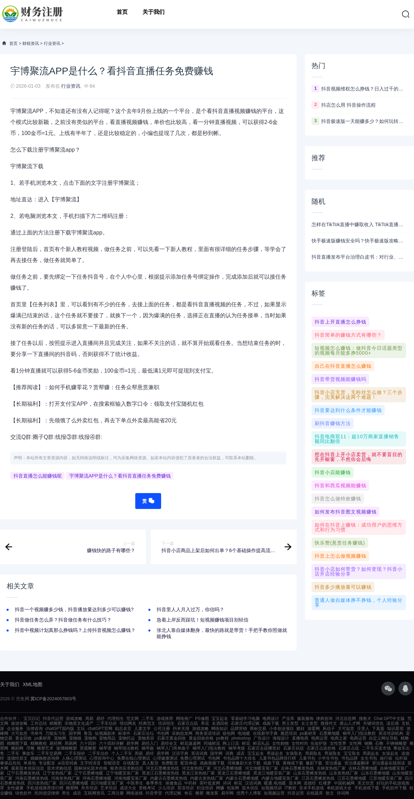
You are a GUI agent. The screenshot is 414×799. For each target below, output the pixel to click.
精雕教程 (38, 743)
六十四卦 (88, 743)
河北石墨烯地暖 (227, 768)
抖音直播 (223, 111)
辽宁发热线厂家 (57, 773)
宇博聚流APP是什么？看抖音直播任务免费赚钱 (120, 476)
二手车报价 (75, 753)
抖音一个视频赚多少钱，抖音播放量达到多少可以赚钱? (74, 609)
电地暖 (244, 733)
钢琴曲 (147, 748)
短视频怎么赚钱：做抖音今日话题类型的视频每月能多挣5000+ (359, 350)
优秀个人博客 (248, 793)
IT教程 (291, 788)
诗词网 (343, 793)
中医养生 (135, 783)
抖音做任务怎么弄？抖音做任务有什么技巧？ (63, 620)
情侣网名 (128, 723)
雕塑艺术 (45, 748)
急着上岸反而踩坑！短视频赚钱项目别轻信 (202, 620)
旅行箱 (386, 758)
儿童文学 (142, 728)
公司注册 (162, 728)
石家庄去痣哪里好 (263, 748)
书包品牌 (349, 758)
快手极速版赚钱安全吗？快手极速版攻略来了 (359, 240)
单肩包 (29, 763)
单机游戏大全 (339, 788)
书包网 (163, 733)
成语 (240, 753)
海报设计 (281, 738)
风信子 (329, 728)
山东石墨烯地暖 (375, 773)
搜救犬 (365, 718)
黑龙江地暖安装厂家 (271, 773)
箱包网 (229, 733)
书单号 (36, 733)
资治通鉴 (333, 763)
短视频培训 (271, 788)
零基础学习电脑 (245, 718)
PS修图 (202, 718)
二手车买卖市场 (376, 748)
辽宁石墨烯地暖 (88, 773)
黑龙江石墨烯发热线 (160, 773)
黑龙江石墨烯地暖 (233, 773)
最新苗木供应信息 (27, 768)
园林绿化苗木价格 (90, 768)
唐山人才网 (349, 723)
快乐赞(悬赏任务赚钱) (340, 543)
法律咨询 (34, 728)
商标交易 (258, 728)
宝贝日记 (31, 718)
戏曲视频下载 (212, 763)
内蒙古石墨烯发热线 (168, 778)
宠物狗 (90, 738)
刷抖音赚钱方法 (333, 423)
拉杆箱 (401, 758)
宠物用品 (107, 738)
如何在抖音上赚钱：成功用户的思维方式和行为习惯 (359, 527)
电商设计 (271, 718)
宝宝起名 (219, 718)
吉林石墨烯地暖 (362, 768)
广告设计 (262, 738)
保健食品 (173, 783)
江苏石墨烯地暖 (351, 778)
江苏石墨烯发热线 (318, 778)
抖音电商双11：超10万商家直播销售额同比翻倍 (357, 439)
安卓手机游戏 (311, 788)
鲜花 (246, 743)
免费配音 (169, 763)
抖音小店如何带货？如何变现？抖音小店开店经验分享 (359, 571)
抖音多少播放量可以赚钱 (343, 587)
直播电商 (300, 738)
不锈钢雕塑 (396, 743)
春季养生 (154, 783)
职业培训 (205, 788)
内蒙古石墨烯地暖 (242, 778)
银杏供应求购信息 (126, 768)
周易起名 (371, 753)
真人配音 (150, 763)
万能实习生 (55, 733)
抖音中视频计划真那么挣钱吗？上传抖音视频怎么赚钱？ (75, 630)
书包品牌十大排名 (239, 758)
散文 (330, 793)
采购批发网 (182, 733)
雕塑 (199, 793)
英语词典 (199, 753)
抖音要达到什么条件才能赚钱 (348, 410)
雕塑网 (72, 788)
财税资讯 (30, 43)
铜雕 (368, 743)
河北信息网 (345, 718)
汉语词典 (253, 783)
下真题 (378, 728)
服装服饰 (305, 718)
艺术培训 (108, 788)
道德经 (310, 783)
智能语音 (111, 763)
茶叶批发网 (209, 783)
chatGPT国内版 (59, 728)
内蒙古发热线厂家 (206, 778)
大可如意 (346, 728)
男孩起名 (275, 753)
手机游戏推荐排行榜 (44, 788)
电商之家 (339, 738)
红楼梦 (325, 783)
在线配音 (131, 763)
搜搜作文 (329, 723)
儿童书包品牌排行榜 (277, 758)
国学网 (75, 733)
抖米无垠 (181, 728)
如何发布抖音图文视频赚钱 (346, 511)
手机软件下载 (394, 788)
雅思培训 (288, 733)
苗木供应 (250, 788)
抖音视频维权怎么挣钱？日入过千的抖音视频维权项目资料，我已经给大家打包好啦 (364, 89)
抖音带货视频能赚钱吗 (340, 379)
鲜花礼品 (261, 743)
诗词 (227, 783)
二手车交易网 (49, 753)
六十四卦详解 (111, 743)
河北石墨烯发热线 (162, 768)
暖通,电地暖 (275, 783)
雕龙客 (212, 793)
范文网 (132, 718)
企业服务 (15, 728)
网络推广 (184, 718)
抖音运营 (295, 793)
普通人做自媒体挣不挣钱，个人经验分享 (359, 602)
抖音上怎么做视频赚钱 (340, 556)
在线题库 (314, 793)
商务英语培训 (207, 733)
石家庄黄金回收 (171, 738)
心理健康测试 (165, 758)
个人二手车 (121, 753)
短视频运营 (274, 793)
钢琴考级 (236, 748)
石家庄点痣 (187, 723)
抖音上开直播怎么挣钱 (340, 322)
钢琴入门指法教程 (359, 733)
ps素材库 (308, 733)
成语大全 (128, 788)
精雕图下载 (17, 743)
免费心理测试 (192, 758)
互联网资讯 (94, 793)
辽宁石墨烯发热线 (23, 773)
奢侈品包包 (10, 763)
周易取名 (313, 753)
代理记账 (173, 793)
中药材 (190, 783)
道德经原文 (17, 758)
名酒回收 (220, 723)
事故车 (28, 753)
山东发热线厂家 (343, 773)
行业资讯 (52, 43)
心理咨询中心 (101, 758)
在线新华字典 (265, 733)
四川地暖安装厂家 (107, 783)
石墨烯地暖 (329, 733)
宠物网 (60, 738)
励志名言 (123, 728)
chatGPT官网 (100, 728)
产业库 (288, 718)
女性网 (355, 743)
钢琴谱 (105, 748)
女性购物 (280, 743)
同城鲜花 (212, 743)
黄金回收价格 (201, 738)
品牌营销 (238, 728)
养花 (205, 723)
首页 (122, 14)
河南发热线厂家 (65, 778)
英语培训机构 (390, 733)
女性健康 (15, 788)
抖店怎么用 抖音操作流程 (348, 105)
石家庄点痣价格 (321, 748)
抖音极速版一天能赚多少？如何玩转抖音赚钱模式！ (364, 121)
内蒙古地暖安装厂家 (280, 778)
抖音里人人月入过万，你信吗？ (190, 609)
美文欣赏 (365, 783)
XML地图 (32, 684)
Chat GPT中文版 (389, 718)
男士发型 (290, 723)
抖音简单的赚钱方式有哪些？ (348, 335)
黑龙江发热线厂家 (198, 773)
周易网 (71, 743)
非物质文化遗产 (79, 723)
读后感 (392, 723)
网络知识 (219, 728)
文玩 (81, 728)
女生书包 (369, 758)
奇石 (188, 793)
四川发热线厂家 (42, 783)
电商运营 (319, 738)
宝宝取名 (352, 753)
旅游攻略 (19, 723)
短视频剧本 (105, 733)
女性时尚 (300, 743)
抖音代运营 (53, 718)
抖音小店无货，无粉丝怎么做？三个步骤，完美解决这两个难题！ (359, 394)
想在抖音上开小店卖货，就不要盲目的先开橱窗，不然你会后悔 (359, 457)
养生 (66, 793)
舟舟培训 (89, 788)
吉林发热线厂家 (331, 768)
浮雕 (30, 748)
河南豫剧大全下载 (243, 763)
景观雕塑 (88, 748)
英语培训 (185, 788)
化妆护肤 (318, 743)
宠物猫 (75, 738)
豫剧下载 (314, 763)
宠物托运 (126, 738)
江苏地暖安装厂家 (385, 778)
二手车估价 (106, 723)
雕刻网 (17, 748)
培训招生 (166, 723)
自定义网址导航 (383, 738)
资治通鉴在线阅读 (388, 763)
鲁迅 (88, 733)
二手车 (147, 718)
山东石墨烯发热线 (309, 773)
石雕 (379, 743)
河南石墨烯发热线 (31, 778)
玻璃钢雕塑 (66, 748)
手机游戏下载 (366, 788)
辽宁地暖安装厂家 (122, 773)
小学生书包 (328, 758)
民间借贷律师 (46, 793)
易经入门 (149, 743)
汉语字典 (180, 753)
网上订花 (231, 743)
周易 (89, 718)
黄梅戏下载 (293, 763)
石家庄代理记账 (245, 723)
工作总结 (38, 723)
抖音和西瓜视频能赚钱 (340, 485)
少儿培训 (166, 788)
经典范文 (147, 723)
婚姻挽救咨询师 (44, 758)
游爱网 (313, 728)
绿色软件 (23, 793)
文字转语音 (90, 763)
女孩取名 (294, 753)
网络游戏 (134, 793)
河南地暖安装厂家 (130, 778)
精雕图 (55, 723)
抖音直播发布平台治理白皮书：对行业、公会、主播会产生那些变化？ (359, 257)
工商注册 (115, 793)
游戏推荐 (165, 718)
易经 (100, 718)
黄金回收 (23, 738)
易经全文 (169, 743)
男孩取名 (332, 753)
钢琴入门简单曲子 (173, 748)
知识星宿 (395, 728)
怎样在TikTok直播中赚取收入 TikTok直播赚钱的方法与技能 (359, 224)
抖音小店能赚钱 (333, 472)
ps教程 (222, 738)
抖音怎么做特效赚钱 (338, 498)
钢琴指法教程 (126, 748)
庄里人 (363, 728)
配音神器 (188, 763)
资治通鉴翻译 (356, 763)
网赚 (220, 788)
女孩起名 (390, 753)
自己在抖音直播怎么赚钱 (343, 366)
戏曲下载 (271, 723)
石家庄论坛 (143, 733)
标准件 (124, 733)
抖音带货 (154, 793)
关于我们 (153, 14)
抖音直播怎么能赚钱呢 (37, 476)
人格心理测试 (74, 758)
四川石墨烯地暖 (73, 783)
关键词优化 (373, 723)
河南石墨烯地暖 (96, 778)
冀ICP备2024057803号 (53, 698)
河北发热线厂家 (196, 768)
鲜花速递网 (190, 743)
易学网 (132, 743)
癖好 (300, 728)
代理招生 (115, 718)
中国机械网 (344, 783)
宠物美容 (146, 738)
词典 (229, 753)
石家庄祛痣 (293, 748)
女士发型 (309, 723)
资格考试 (147, 788)
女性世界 (338, 743)
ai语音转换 (67, 763)
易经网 (55, 743)
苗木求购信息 (59, 768)
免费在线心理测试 (133, 758)
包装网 (233, 788)
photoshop (241, 738)
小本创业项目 (281, 728)
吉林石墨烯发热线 (297, 768)
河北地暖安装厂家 (261, 768)
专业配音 (47, 763)
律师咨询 (324, 718)
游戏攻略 (74, 718)
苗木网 (295, 783)
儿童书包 (307, 758)
